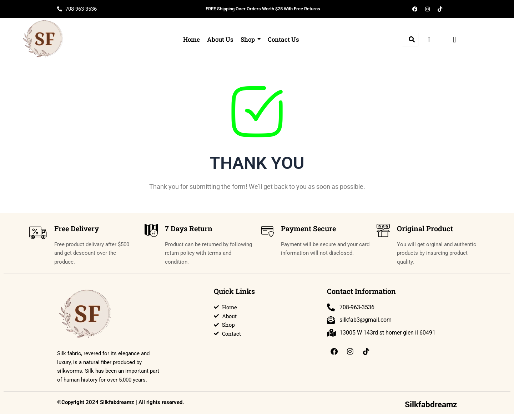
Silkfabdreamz (431, 404)
